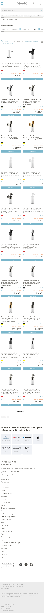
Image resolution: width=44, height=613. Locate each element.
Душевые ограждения (8, 508)
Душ (2, 511)
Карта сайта (5, 588)
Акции (3, 534)
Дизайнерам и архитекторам (11, 543)
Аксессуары (5, 482)
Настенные (5, 29)
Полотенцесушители (8, 517)
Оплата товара (6, 537)
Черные (35, 29)
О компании (5, 479)
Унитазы (4, 496)
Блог (2, 551)
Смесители (5, 488)
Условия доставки (7, 531)
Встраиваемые (25, 29)
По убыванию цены (8, 43)
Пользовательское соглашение (12, 586)
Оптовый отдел (6, 545)
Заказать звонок (6, 464)
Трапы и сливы (6, 519)
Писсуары (4, 525)
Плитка (3, 499)
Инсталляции (5, 502)
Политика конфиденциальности (12, 584)
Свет (2, 557)
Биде (2, 522)
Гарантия (4, 540)
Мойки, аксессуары (7, 514)
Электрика (4, 554)
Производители (6, 493)
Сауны (3, 528)
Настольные (15, 29)
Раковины (4, 491)
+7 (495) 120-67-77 (8, 462)
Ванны (3, 505)
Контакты (4, 548)
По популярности (18, 41)
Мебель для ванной (7, 485)
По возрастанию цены (31, 41)
